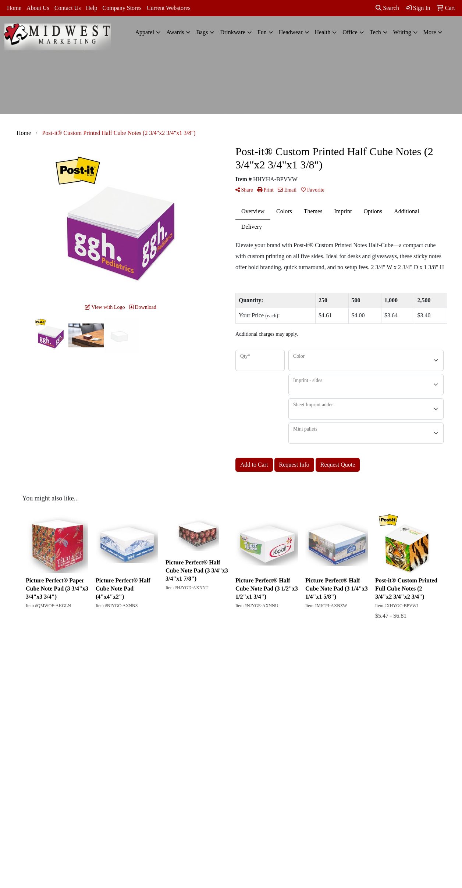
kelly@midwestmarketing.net (401, 789)
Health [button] (323, 32)
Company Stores (122, 8)
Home (14, 8)
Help (91, 8)
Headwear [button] (291, 32)
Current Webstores (169, 8)
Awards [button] (175, 32)
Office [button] (350, 32)
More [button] (429, 32)
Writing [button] (402, 32)
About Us (37, 8)
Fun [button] (262, 32)
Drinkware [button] (232, 32)
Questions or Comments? (55, 715)
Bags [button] (202, 32)
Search (387, 8)
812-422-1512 (419, 780)
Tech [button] (375, 32)
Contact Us (67, 8)
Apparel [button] (144, 32)
